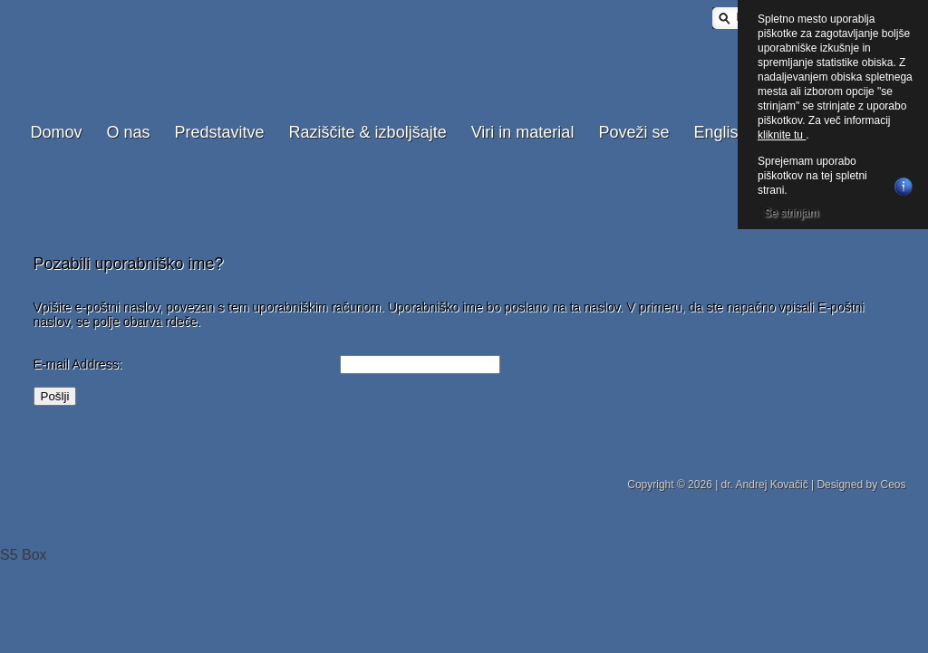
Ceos (892, 484)
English (720, 132)
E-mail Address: (78, 364)
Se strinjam (791, 212)
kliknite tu (782, 135)
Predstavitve (220, 132)
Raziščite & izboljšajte (368, 132)
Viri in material (523, 132)
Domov (56, 132)
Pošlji (55, 396)
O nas (128, 132)
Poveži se (633, 132)
